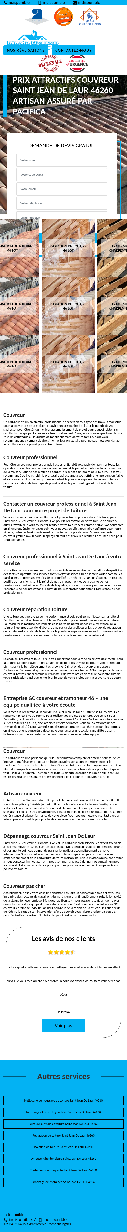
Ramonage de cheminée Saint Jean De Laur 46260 (63, 1182)
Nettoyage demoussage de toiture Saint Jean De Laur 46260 (63, 1100)
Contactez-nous (73, 50)
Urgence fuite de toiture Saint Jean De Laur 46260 (63, 1159)
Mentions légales (60, 1224)
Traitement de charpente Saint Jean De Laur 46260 (63, 1170)
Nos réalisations (26, 50)
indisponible (17, 1219)
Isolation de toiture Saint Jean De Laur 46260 (63, 1147)
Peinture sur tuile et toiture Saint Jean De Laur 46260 (63, 1124)
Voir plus (63, 1026)
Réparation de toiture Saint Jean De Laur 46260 (63, 1135)
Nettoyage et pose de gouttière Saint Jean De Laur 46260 (63, 1112)
